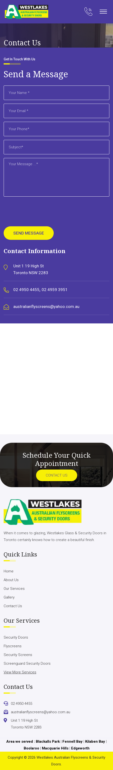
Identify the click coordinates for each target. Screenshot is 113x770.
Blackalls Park (48, 741)
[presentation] (40, 213)
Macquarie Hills (55, 748)
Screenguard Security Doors (27, 663)
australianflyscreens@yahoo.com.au (46, 306)
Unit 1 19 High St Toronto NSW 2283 (30, 269)
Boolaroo (31, 748)
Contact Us (57, 475)
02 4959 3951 (55, 289)
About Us (11, 580)
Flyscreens (13, 646)
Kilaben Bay (95, 741)
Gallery (9, 597)
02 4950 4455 (26, 289)
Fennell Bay (72, 741)
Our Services (14, 588)
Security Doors (16, 637)
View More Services (20, 672)
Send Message (28, 233)
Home (9, 571)
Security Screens (18, 655)
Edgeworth (80, 748)
